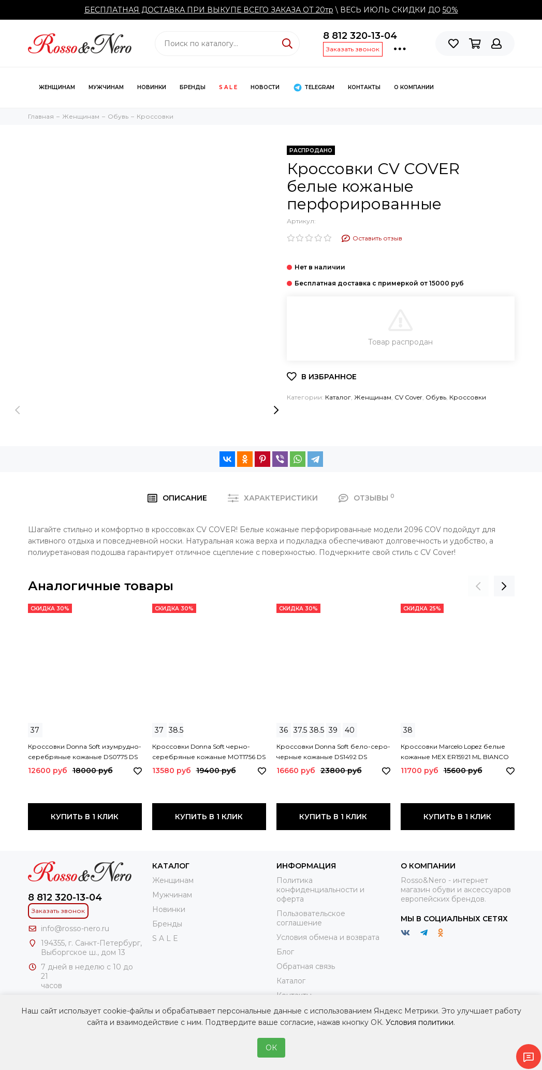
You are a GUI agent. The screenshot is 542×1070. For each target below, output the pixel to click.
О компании (414, 87)
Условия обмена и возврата (327, 937)
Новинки (151, 87)
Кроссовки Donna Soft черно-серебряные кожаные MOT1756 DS (209, 752)
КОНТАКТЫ (364, 87)
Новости (265, 87)
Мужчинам (106, 87)
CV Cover (408, 397)
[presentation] (17, 410)
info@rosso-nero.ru (75, 928)
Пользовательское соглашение (310, 918)
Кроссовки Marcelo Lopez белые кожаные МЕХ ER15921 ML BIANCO (455, 752)
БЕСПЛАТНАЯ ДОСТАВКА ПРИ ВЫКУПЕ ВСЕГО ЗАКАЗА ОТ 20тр (208, 10)
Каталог (338, 397)
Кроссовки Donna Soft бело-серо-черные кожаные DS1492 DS (333, 752)
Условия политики (419, 1022)
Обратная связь (305, 966)
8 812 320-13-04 (360, 35)
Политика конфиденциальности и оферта (320, 890)
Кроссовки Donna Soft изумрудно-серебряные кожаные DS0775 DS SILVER (84, 752)
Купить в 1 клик (85, 816)
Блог (285, 952)
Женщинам (57, 87)
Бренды (193, 87)
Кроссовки (467, 397)
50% (450, 10)
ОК (271, 1047)
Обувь (436, 397)
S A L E (228, 87)
